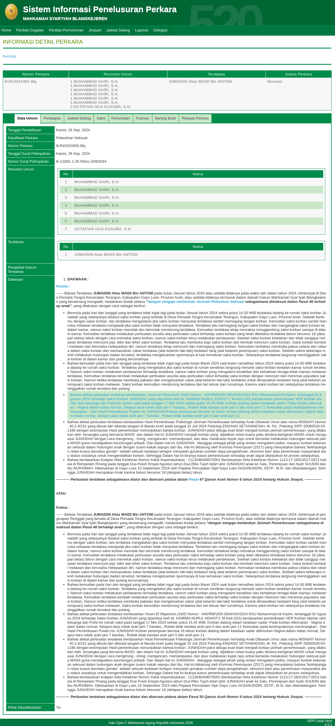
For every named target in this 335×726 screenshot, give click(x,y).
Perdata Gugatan (30, 30)
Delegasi (160, 30)
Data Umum (27, 118)
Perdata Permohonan (66, 30)
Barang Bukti (165, 118)
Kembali (9, 56)
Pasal (194, 479)
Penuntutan (120, 118)
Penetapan (52, 118)
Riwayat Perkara (195, 118)
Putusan (142, 118)
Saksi (101, 118)
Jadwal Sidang (118, 30)
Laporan (141, 30)
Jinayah (95, 30)
